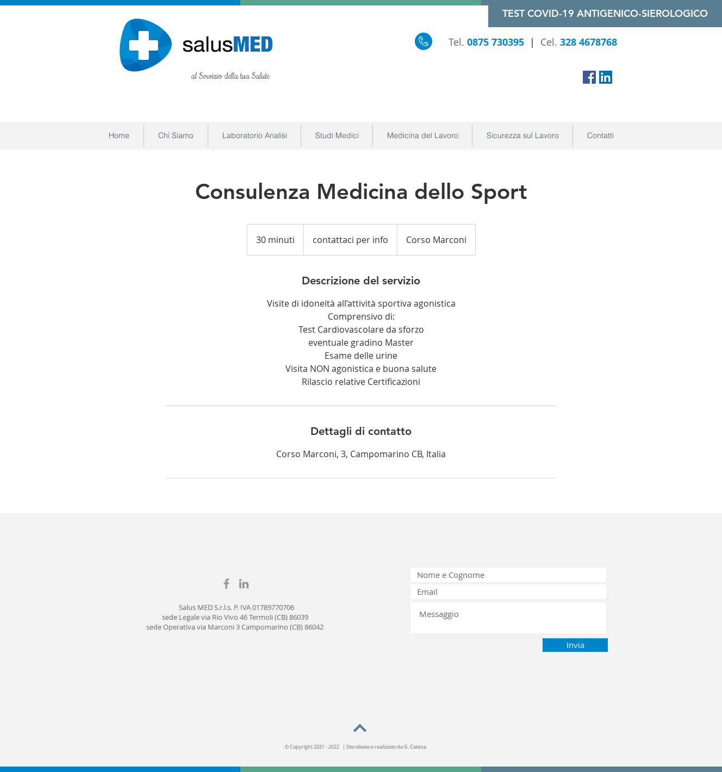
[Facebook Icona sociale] (589, 77)
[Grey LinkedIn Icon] (244, 583)
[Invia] (575, 645)
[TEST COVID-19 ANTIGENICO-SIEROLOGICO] (605, 13)
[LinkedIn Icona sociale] (605, 77)
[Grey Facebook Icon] (226, 583)
